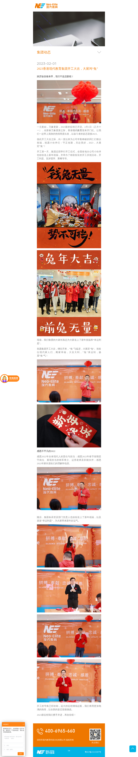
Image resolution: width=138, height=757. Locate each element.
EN (69, 751)
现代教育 (77, 130)
